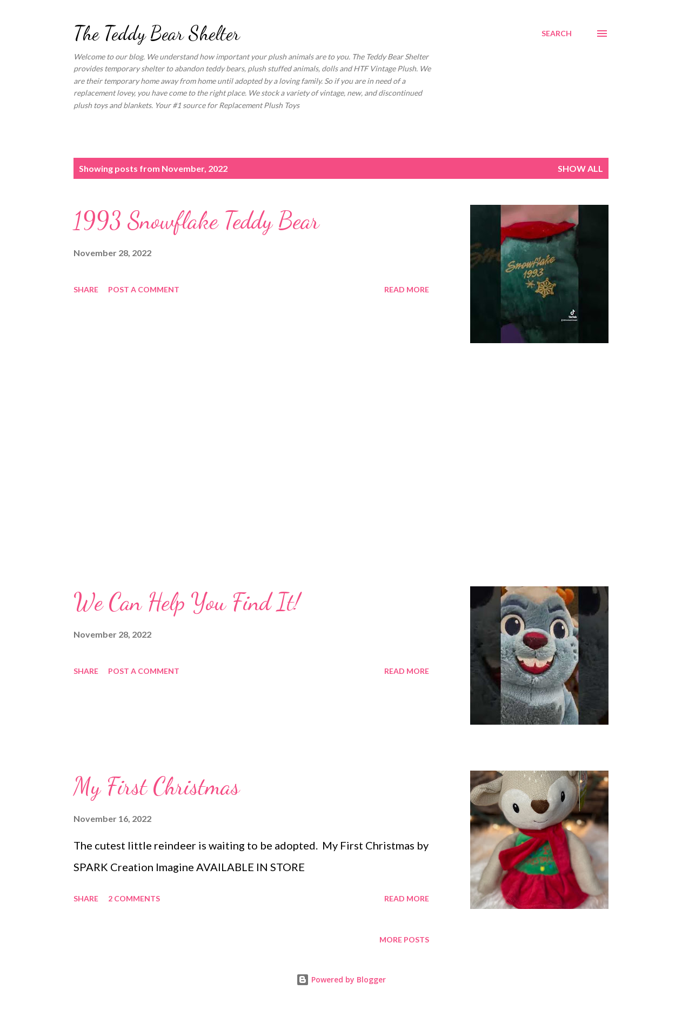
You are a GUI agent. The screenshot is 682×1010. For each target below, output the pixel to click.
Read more (406, 289)
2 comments (134, 898)
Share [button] (85, 289)
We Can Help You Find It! (186, 602)
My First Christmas (156, 786)
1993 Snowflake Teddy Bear (196, 220)
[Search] (556, 33)
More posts (404, 939)
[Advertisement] (256, 464)
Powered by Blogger (341, 979)
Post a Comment (143, 289)
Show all (580, 168)
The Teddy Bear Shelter (156, 33)
